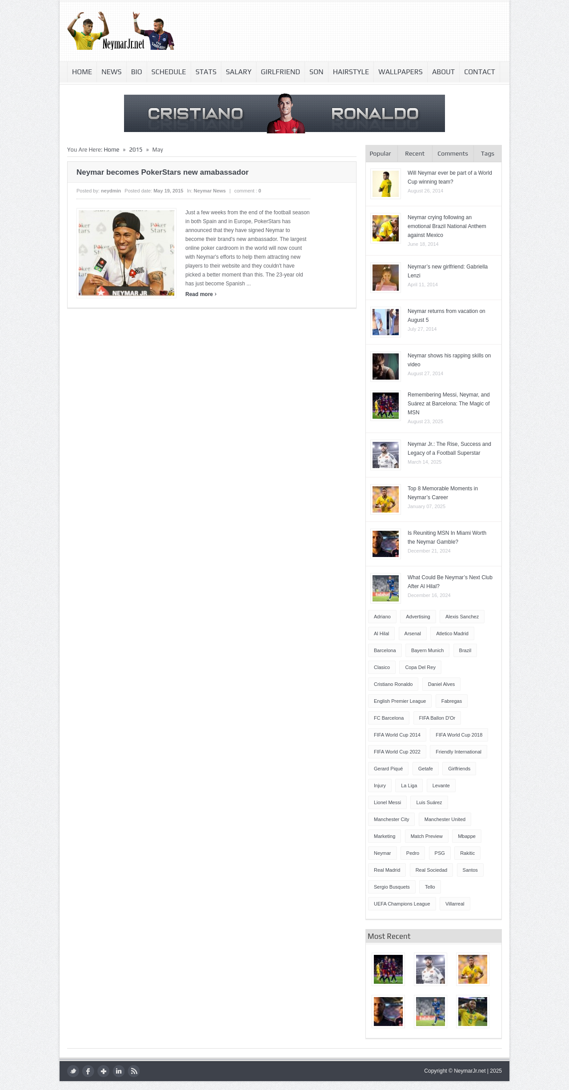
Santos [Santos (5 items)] (470, 870)
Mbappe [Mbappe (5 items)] (467, 836)
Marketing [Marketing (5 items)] (384, 836)
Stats (206, 72)
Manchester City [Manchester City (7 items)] (391, 819)
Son (316, 72)
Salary (239, 72)
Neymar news (210, 190)
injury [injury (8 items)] (380, 785)
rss (134, 1071)
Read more (201, 294)
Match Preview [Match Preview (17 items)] (427, 836)
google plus (103, 1071)
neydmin (111, 190)
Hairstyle (351, 72)
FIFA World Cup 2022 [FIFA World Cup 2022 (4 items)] (397, 751)
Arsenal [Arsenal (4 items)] (413, 633)
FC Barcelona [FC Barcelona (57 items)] (389, 718)
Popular (380, 153)
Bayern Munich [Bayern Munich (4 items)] (427, 650)
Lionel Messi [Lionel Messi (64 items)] (387, 802)
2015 (135, 149)
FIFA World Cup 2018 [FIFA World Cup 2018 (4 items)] (459, 734)
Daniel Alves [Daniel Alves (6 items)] (441, 684)
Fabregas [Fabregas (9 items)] (451, 701)
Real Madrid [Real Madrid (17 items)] (387, 870)
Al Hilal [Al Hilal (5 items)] (381, 633)
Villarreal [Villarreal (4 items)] (455, 903)
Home (82, 72)
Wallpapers (400, 72)
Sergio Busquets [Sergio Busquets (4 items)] (392, 887)
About (443, 72)
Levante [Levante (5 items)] (441, 785)
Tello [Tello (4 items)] (430, 887)
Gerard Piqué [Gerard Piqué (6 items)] (388, 768)
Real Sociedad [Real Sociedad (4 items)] (432, 870)
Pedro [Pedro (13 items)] (412, 853)
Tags (487, 153)
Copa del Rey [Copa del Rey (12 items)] (420, 667)
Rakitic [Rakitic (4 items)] (467, 853)
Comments (452, 153)
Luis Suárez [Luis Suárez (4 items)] (429, 802)
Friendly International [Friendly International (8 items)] (458, 751)
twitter (73, 1071)
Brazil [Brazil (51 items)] (465, 650)
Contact (479, 72)
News (111, 72)
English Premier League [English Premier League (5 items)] (400, 701)
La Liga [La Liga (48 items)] (409, 785)
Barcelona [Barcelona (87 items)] (385, 650)
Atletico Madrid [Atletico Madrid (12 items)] (452, 633)
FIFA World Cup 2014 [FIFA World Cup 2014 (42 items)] (397, 734)
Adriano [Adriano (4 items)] (382, 616)
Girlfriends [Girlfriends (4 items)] (459, 768)
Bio (136, 72)
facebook (88, 1071)
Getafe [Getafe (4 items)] (425, 768)
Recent (415, 153)
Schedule (169, 72)
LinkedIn (118, 1071)
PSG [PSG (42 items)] (440, 853)
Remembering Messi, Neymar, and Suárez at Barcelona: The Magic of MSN (449, 404)
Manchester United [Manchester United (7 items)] (445, 819)
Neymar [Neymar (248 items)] (382, 853)
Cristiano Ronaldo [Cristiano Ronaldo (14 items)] (393, 684)
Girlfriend (280, 72)
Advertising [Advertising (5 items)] (418, 616)
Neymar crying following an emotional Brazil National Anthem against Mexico (447, 226)
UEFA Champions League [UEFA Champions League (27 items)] (402, 903)
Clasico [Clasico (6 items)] (382, 667)
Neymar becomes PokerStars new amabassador (162, 172)
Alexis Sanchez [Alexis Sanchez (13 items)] (462, 616)
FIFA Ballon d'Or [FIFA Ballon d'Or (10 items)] (437, 718)
